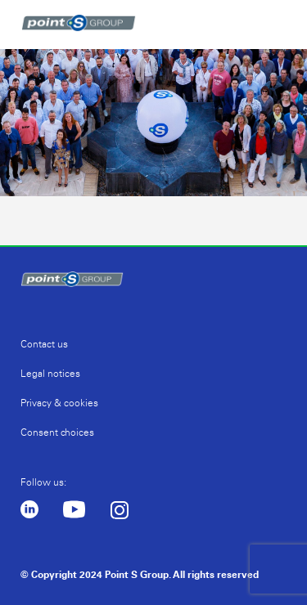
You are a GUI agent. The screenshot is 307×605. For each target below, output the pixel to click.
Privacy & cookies (59, 403)
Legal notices (50, 373)
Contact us (44, 344)
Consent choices (57, 432)
